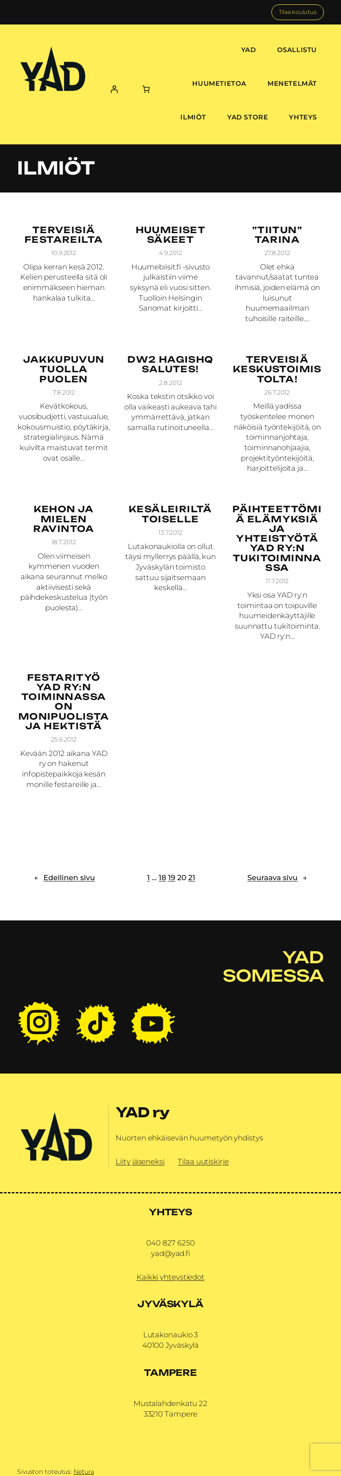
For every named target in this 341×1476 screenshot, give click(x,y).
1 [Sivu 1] (148, 877)
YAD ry (142, 1112)
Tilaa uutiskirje (203, 1161)
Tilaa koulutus (297, 12)
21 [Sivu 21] (191, 877)
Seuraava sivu (277, 878)
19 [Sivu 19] (171, 877)
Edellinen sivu (64, 878)
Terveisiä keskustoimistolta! (277, 369)
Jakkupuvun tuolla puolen (64, 369)
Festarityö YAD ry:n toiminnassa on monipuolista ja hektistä (63, 702)
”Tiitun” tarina (277, 235)
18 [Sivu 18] (162, 877)
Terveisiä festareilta (64, 235)
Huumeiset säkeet (171, 235)
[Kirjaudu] (114, 89)
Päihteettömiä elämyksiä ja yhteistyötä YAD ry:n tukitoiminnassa (277, 538)
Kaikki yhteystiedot (170, 1277)
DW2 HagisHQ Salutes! (170, 364)
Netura (84, 1472)
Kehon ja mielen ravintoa (64, 519)
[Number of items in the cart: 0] (146, 89)
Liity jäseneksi (140, 1161)
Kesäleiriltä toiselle (170, 514)
